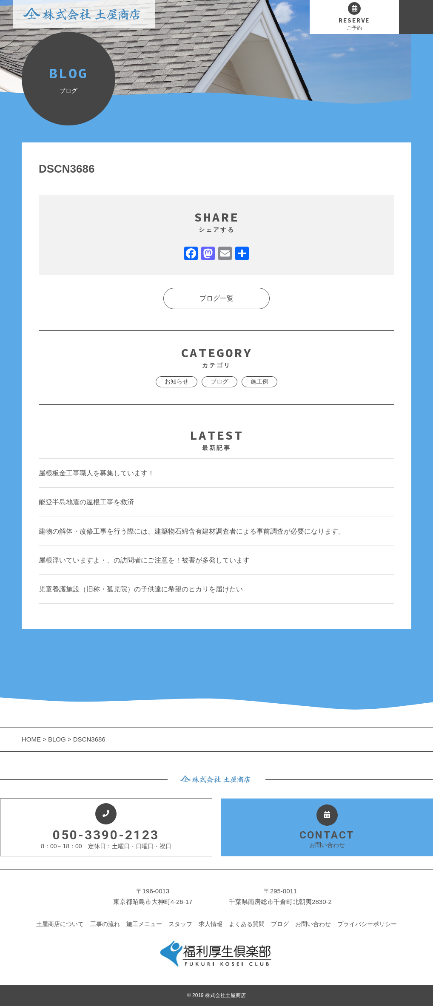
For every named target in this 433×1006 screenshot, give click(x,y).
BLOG (57, 739)
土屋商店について (60, 924)
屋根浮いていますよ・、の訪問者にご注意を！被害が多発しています (144, 560)
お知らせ (176, 381)
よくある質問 (247, 924)
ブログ (219, 381)
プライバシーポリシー (367, 924)
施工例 (259, 381)
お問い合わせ (313, 924)
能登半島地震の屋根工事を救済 (86, 502)
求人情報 (210, 924)
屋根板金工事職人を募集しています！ (96, 473)
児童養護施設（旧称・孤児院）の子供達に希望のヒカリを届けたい (141, 589)
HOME (32, 739)
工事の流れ (105, 924)
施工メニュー (144, 924)
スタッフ (180, 924)
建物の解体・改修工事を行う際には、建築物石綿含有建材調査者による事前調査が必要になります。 (192, 531)
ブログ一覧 (216, 298)
